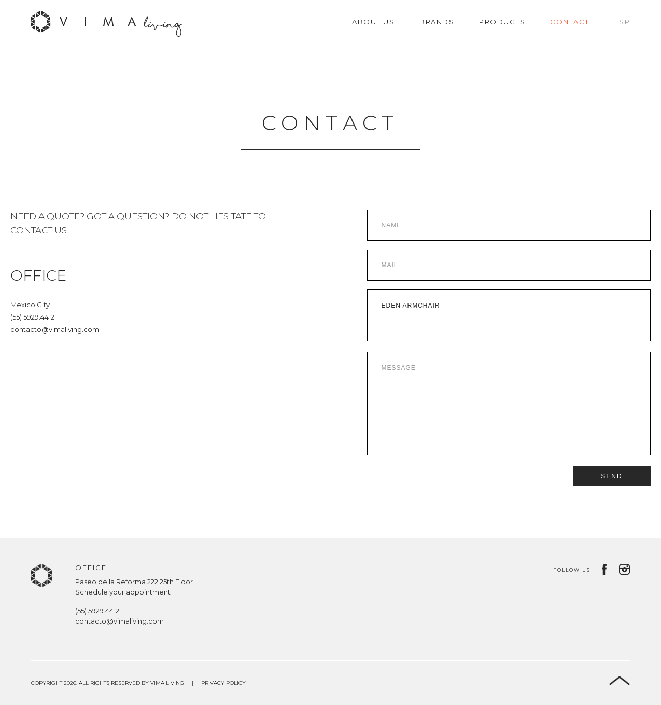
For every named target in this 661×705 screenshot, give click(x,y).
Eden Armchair (509, 315)
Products (502, 22)
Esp (622, 22)
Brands (436, 22)
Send (611, 476)
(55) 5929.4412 (32, 317)
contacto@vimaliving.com (54, 329)
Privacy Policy (223, 683)
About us (373, 22)
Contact (569, 22)
